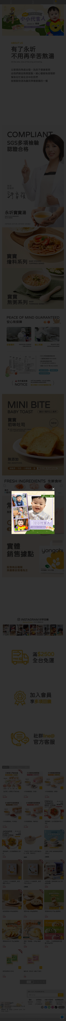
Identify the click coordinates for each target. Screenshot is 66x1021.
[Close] (53, 488)
